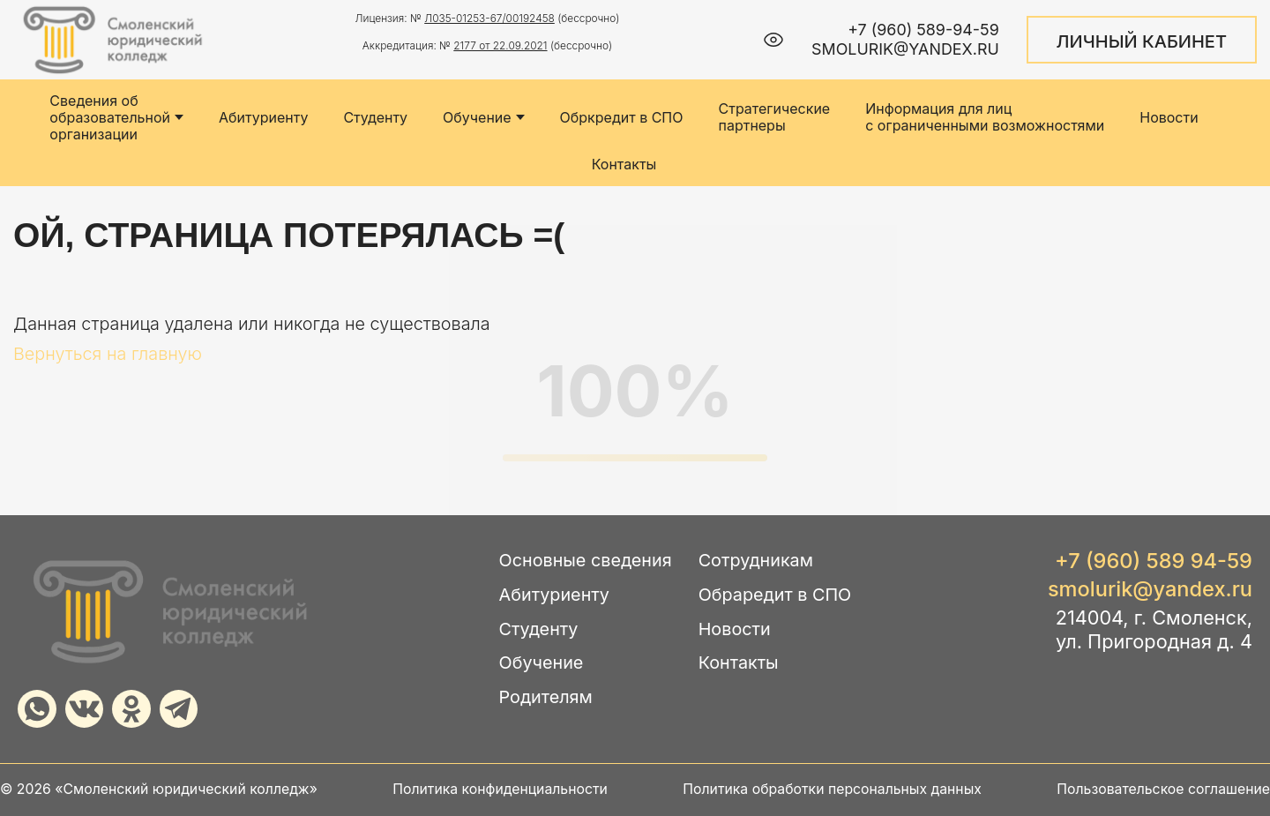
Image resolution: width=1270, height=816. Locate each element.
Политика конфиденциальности (500, 789)
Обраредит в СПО (775, 595)
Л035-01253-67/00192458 (489, 18)
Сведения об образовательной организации (116, 118)
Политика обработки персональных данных (832, 789)
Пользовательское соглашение (1163, 789)
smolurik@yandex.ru (905, 49)
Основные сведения (585, 560)
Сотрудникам (755, 560)
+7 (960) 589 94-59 (1153, 561)
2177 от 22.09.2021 (500, 46)
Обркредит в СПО (622, 117)
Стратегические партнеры (774, 117)
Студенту (375, 117)
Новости (1168, 117)
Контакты (624, 164)
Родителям (546, 697)
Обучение (484, 117)
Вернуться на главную (107, 353)
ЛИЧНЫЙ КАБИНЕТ (1142, 41)
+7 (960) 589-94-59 (923, 29)
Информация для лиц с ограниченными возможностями (984, 117)
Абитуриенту (263, 117)
